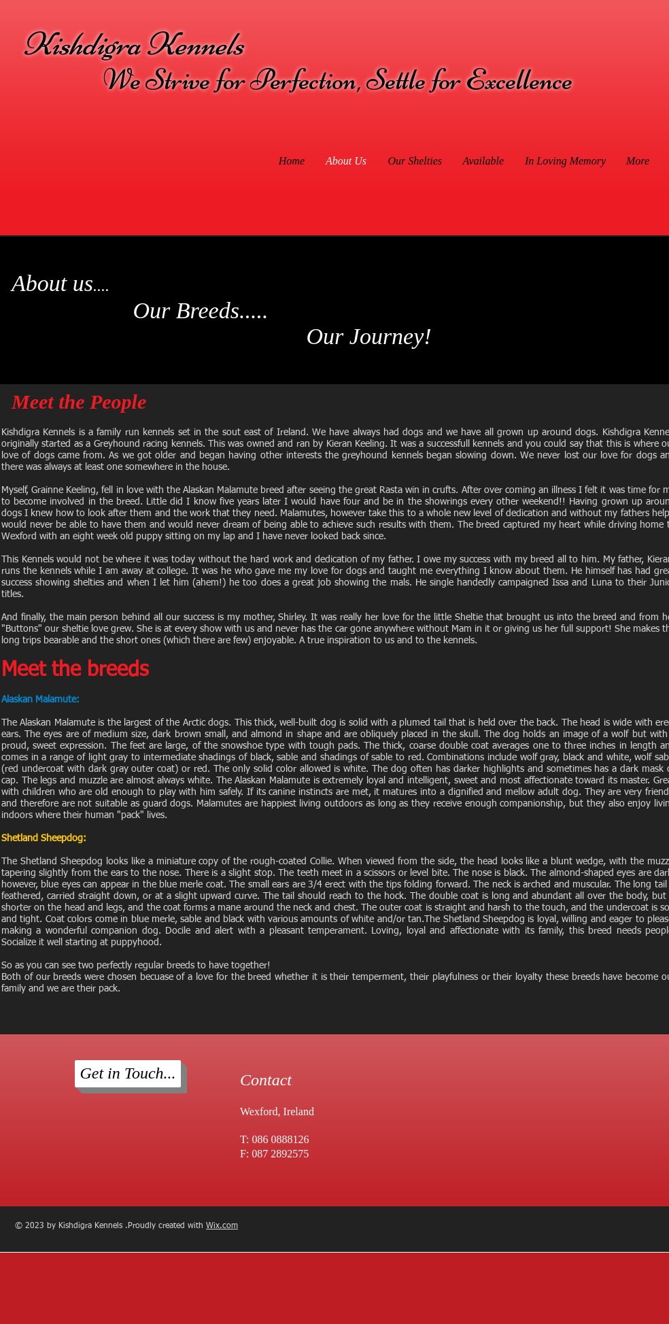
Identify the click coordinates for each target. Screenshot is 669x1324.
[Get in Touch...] (128, 1073)
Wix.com (222, 1226)
